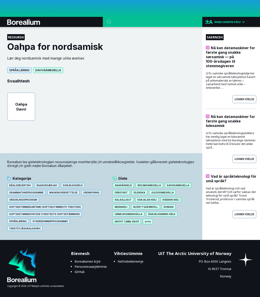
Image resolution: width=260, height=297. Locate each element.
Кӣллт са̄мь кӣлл (127, 221)
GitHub (80, 272)
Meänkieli (121, 207)
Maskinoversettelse (63, 192)
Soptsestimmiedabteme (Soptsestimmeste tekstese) (45, 207)
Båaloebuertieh (20, 185)
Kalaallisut (123, 199)
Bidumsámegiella (149, 185)
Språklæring (19, 70)
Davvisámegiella (48, 70)
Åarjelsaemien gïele (161, 214)
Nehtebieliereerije (130, 261)
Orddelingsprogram (23, 199)
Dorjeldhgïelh (73, 185)
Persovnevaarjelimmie (91, 266)
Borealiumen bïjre (88, 261)
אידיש (148, 221)
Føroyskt (121, 192)
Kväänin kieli (171, 199)
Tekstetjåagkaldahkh (24, 228)
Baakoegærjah (47, 185)
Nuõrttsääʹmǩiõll (145, 207)
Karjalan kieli (147, 199)
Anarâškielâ (123, 185)
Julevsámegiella (162, 192)
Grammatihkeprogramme (26, 192)
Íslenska (139, 192)
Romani (169, 207)
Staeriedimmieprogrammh (50, 221)
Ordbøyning (91, 192)
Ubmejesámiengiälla (128, 214)
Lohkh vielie (244, 99)
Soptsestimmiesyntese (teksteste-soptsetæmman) (44, 214)
